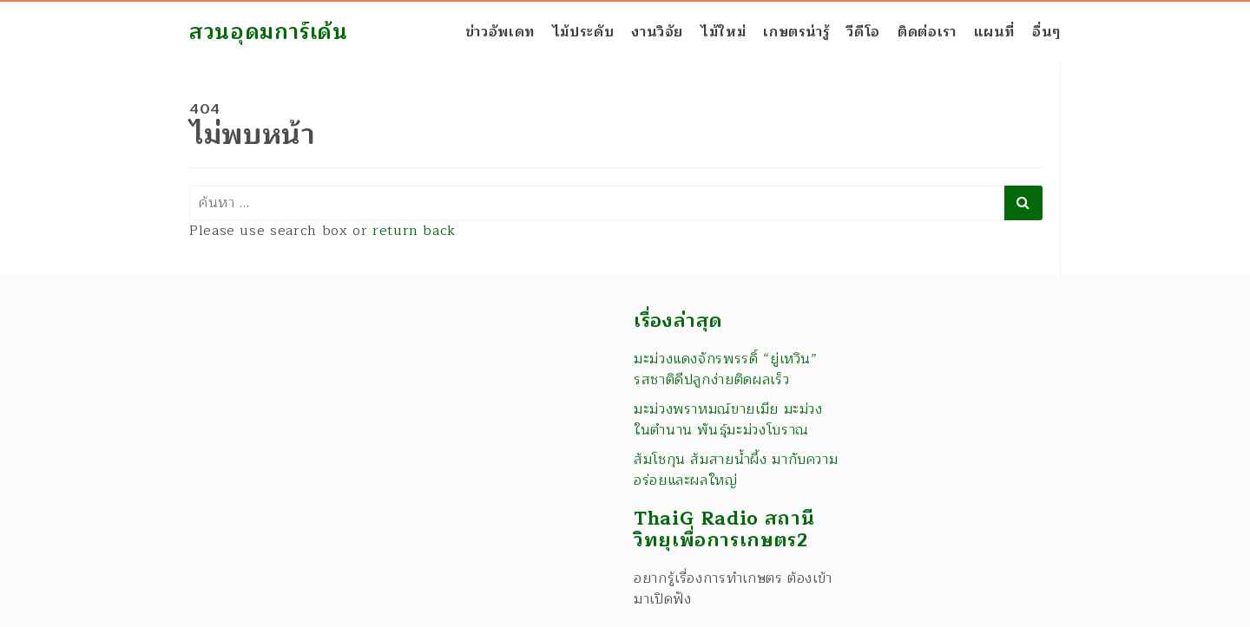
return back (414, 230)
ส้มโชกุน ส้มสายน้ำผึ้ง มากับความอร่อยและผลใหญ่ (736, 470)
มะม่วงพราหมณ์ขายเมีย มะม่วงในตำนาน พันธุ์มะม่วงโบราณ (728, 420)
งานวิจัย (657, 32)
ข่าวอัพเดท (500, 32)
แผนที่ (995, 32)
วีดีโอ (863, 32)
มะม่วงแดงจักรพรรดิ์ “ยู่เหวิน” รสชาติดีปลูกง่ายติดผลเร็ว (726, 369)
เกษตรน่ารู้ (796, 32)
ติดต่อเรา (927, 32)
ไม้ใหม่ (723, 32)
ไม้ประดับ (583, 32)
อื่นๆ (1046, 32)
